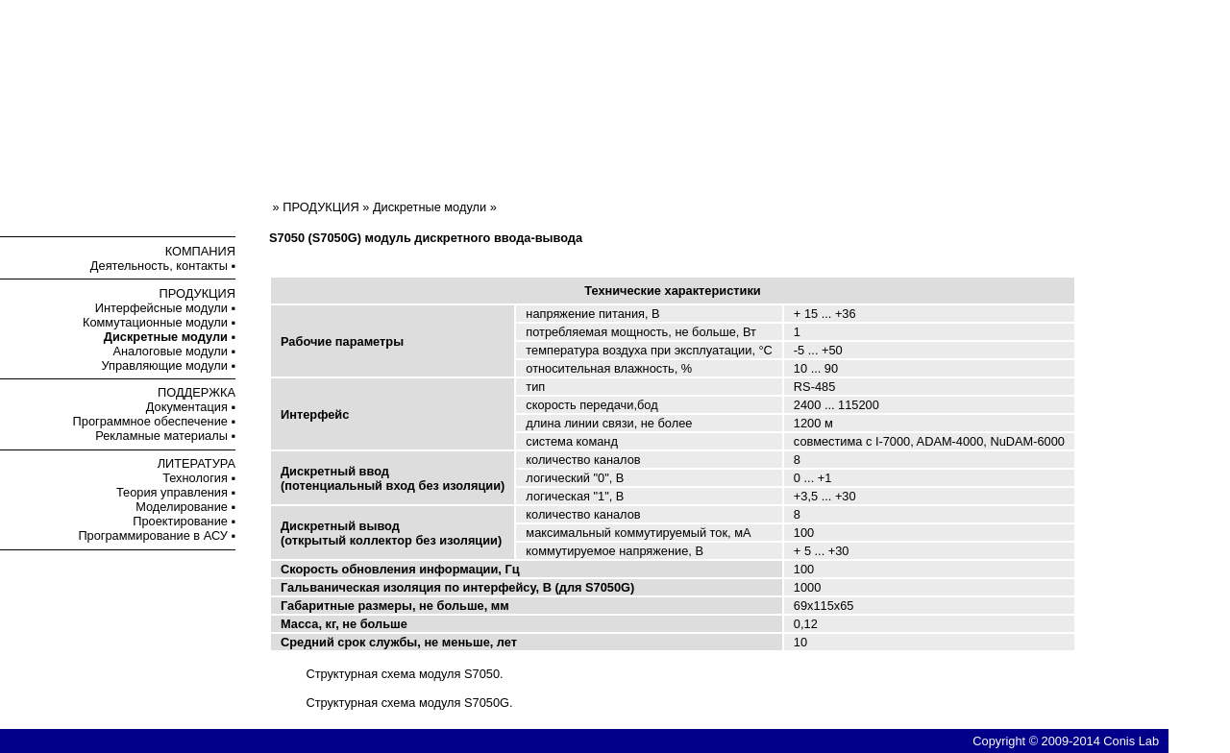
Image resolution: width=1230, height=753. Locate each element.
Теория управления (172, 492)
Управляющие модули (165, 365)
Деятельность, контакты (159, 265)
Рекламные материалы (161, 435)
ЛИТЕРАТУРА (196, 463)
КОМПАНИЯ (200, 251)
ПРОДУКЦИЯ (197, 293)
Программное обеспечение (150, 421)
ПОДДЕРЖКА (196, 392)
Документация (187, 407)
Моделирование (181, 506)
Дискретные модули (429, 207)
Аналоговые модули (169, 351)
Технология (195, 478)
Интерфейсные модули (161, 308)
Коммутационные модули (155, 322)
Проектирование (180, 521)
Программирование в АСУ (153, 535)
